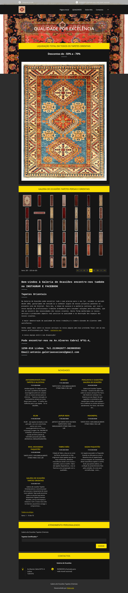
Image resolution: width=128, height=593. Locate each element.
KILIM (35, 415)
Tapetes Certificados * (29, 537)
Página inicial (64, 10)
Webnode (70, 588)
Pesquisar (20, 2)
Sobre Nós (89, 10)
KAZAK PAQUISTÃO (92, 447)
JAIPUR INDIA (64, 415)
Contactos (99, 10)
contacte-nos (56, 330)
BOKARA (64, 380)
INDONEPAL (92, 415)
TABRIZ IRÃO (64, 447)
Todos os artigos (27, 512)
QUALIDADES (77, 10)
